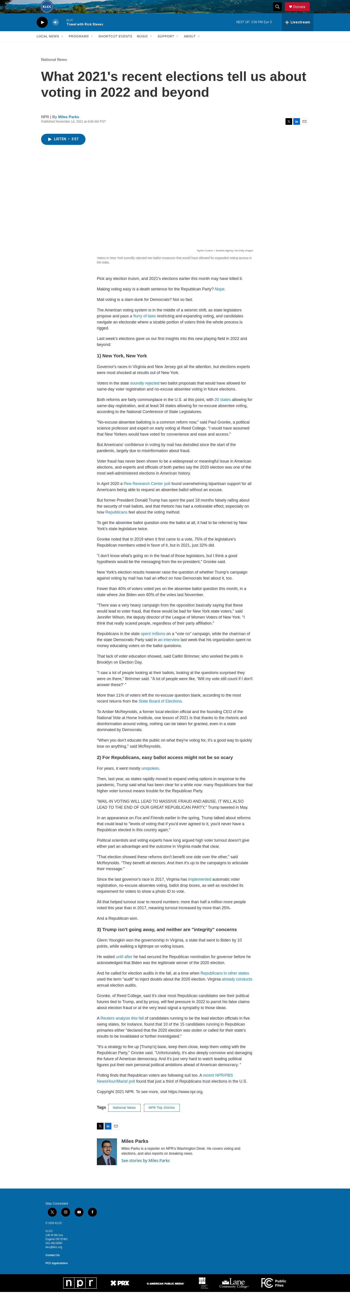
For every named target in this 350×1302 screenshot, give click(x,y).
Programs (79, 46)
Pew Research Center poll (147, 494)
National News (54, 70)
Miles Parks (68, 127)
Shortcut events (115, 46)
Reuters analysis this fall (122, 1028)
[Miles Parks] (107, 1161)
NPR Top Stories (162, 1117)
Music (142, 46)
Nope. (220, 299)
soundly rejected (144, 393)
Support (166, 46)
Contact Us (53, 1265)
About (190, 46)
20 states (223, 409)
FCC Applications (57, 1273)
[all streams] (297, 32)
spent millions (153, 644)
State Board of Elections (160, 711)
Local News (48, 46)
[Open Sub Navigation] (62, 46)
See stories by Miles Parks (145, 1170)
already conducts (237, 989)
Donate (302, 11)
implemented (199, 889)
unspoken (150, 778)
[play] (42, 32)
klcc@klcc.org (54, 1257)
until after (124, 967)
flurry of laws (144, 326)
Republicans (116, 522)
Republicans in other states (224, 983)
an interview (168, 650)
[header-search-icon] (279, 11)
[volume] (55, 32)
